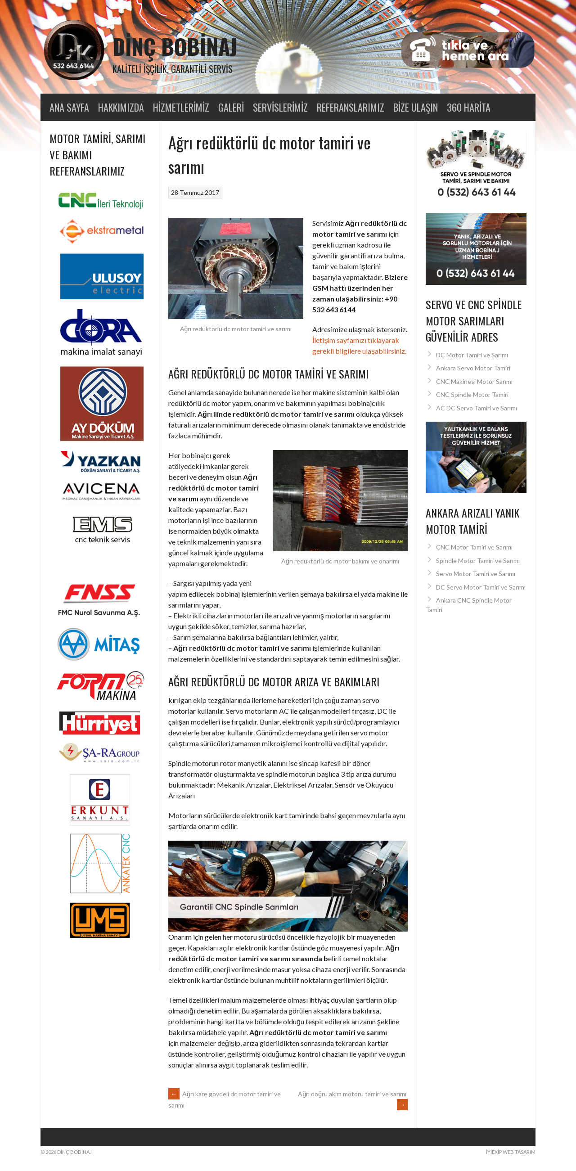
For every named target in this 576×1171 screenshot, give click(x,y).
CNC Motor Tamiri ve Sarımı (474, 547)
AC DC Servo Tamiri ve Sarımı (476, 408)
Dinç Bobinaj (175, 46)
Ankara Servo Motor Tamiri (473, 368)
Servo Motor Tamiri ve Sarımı (475, 573)
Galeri (231, 107)
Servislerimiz (280, 107)
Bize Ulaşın (415, 107)
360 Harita (468, 107)
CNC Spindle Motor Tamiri (472, 394)
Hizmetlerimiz (181, 107)
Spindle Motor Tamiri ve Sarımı (478, 560)
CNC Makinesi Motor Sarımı (474, 381)
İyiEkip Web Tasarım (511, 1152)
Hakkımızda (121, 107)
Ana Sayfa (69, 107)
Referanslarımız (350, 107)
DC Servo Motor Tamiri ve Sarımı (481, 587)
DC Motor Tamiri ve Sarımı (472, 355)
